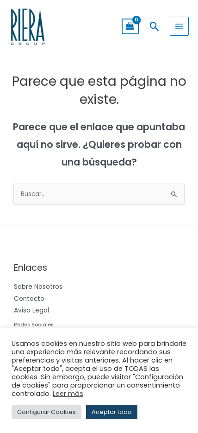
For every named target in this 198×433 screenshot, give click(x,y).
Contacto (29, 298)
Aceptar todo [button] (112, 412)
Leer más (68, 393)
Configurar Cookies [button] (46, 412)
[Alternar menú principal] (179, 26)
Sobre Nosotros (38, 286)
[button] (154, 26)
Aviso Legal (31, 310)
